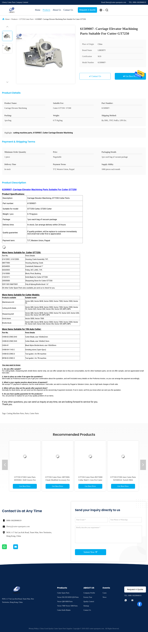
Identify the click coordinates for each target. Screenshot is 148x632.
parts (27, 413)
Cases (105, 593)
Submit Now (91, 552)
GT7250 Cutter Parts (26, 19)
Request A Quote (87, 10)
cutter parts (34, 413)
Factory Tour (87, 597)
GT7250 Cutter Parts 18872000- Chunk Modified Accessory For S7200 (57, 480)
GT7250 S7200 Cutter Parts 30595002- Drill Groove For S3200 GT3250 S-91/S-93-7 (25, 480)
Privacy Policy (34, 628)
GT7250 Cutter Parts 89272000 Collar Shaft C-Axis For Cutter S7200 (90, 480)
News (105, 597)
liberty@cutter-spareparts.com (18, 526)
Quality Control (88, 601)
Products (46, 10)
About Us (57, 10)
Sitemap (86, 606)
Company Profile (89, 593)
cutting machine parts (15, 413)
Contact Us (68, 10)
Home (37, 10)
